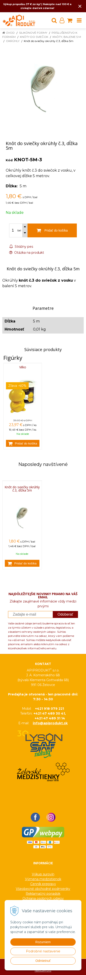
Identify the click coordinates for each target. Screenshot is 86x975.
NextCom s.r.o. (43, 970)
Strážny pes (21, 246)
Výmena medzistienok (43, 879)
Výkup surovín (43, 874)
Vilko (22, 367)
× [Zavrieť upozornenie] (80, 6)
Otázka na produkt (26, 252)
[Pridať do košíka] (22, 443)
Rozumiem (43, 942)
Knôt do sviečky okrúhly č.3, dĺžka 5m (22, 489)
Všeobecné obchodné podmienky (43, 889)
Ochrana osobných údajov (43, 898)
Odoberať (65, 614)
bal (19, 230)
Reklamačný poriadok (43, 894)
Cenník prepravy (43, 884)
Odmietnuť (43, 961)
